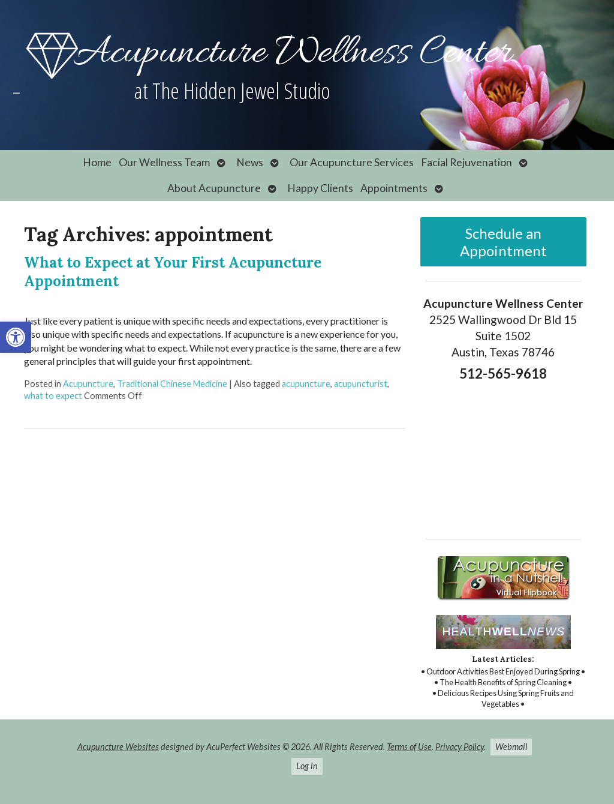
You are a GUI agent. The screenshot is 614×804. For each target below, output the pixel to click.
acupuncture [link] (306, 384)
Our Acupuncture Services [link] (352, 162)
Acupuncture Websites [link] (118, 747)
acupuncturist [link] (360, 384)
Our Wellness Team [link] (164, 162)
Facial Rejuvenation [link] (466, 162)
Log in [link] (307, 766)
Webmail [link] (511, 747)
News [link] (249, 162)
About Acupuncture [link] (214, 188)
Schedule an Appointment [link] (503, 241)
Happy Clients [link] (320, 188)
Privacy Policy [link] (459, 747)
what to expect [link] (53, 396)
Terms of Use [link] (409, 747)
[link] (15, 337)
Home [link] (97, 162)
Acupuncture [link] (88, 384)
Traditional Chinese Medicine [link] (172, 384)
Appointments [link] (394, 188)
